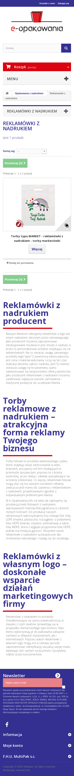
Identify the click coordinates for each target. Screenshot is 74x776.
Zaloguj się (63, 3)
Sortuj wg (9, 151)
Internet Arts (23, 770)
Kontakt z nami (47, 3)
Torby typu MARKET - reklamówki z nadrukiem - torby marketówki (37, 238)
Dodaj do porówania (21, 262)
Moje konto (13, 745)
